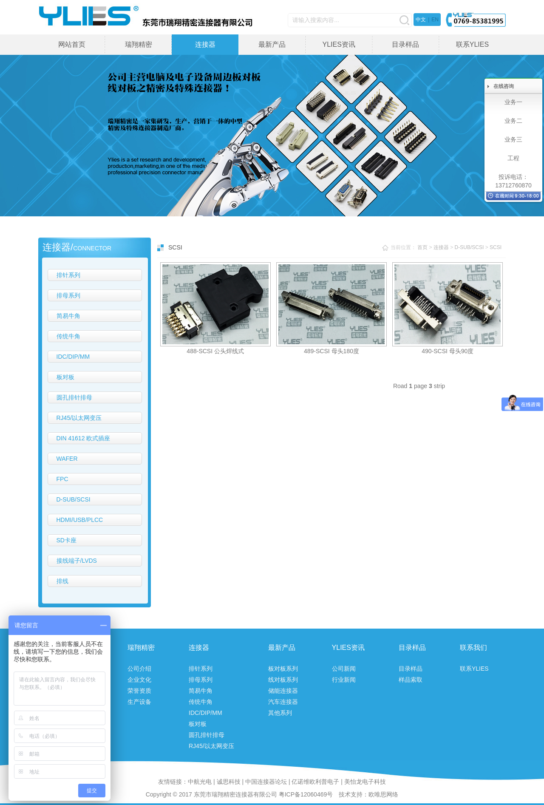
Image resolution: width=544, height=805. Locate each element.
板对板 (65, 377)
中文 (421, 20)
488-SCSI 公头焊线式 (215, 351)
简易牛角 (68, 315)
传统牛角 (68, 336)
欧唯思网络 (383, 794)
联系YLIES (472, 44)
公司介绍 (139, 668)
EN (435, 20)
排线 (62, 581)
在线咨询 (503, 86)
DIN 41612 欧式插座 (83, 438)
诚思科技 (229, 781)
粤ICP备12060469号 (306, 794)
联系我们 (473, 647)
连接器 (205, 44)
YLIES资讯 (338, 44)
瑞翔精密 (138, 44)
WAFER (67, 458)
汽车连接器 (283, 701)
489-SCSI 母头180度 (331, 351)
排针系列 (68, 275)
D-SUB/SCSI (74, 499)
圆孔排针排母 (74, 397)
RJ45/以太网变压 (79, 417)
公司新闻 (344, 668)
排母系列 (68, 295)
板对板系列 (283, 668)
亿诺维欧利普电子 (315, 781)
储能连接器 (283, 690)
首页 (422, 247)
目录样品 (405, 44)
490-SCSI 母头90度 (447, 351)
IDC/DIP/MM (73, 356)
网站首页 (71, 44)
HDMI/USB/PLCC (80, 519)
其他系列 (280, 712)
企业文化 (139, 679)
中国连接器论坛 (266, 781)
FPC (62, 479)
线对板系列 (283, 679)
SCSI (496, 247)
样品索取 (410, 679)
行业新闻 (344, 679)
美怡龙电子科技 (365, 781)
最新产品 (272, 44)
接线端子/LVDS (77, 560)
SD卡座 (66, 540)
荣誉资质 (139, 690)
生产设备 (139, 701)
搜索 (404, 20)
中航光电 (200, 781)
